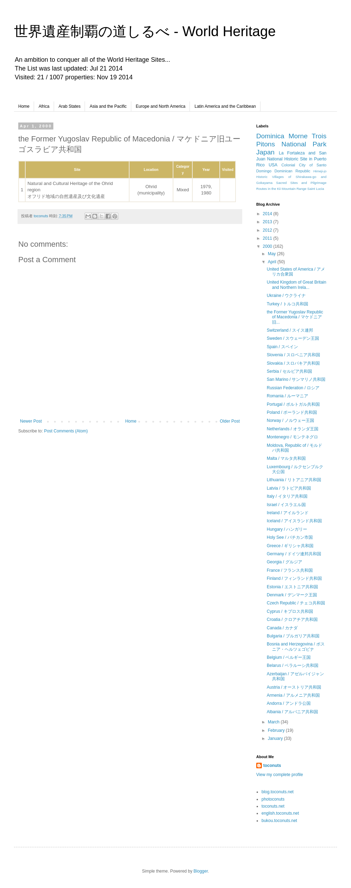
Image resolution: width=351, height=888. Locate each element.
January (276, 738)
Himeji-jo (319, 171)
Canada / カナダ (282, 627)
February (277, 730)
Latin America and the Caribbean (225, 106)
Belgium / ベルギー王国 (289, 657)
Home (23, 106)
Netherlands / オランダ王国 (292, 428)
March (274, 722)
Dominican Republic (292, 171)
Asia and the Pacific (108, 106)
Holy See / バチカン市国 (290, 537)
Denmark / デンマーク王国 (292, 594)
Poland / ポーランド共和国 (292, 412)
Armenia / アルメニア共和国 (293, 695)
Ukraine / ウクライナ (286, 295)
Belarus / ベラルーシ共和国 (292, 665)
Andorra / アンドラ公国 (289, 703)
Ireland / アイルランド (288, 512)
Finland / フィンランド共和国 (294, 578)
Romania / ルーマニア (287, 395)
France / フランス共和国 (290, 570)
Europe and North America (160, 106)
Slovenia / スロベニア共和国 (293, 354)
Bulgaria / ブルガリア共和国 (293, 636)
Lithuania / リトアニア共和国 (294, 479)
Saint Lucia (315, 189)
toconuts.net (272, 806)
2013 (268, 221)
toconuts (272, 765)
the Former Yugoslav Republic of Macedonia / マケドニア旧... (295, 317)
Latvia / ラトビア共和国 (289, 488)
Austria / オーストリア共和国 (294, 687)
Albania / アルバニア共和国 (292, 711)
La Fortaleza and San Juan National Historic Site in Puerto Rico (291, 159)
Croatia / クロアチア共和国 (292, 619)
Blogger (200, 871)
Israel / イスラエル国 (286, 504)
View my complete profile (279, 774)
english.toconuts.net (280, 813)
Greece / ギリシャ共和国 (290, 545)
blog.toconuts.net (277, 791)
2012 (268, 230)
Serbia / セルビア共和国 (289, 371)
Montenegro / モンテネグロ (292, 437)
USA (273, 165)
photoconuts (272, 799)
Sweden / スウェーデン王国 (293, 338)
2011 (268, 238)
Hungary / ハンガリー (287, 529)
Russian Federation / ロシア (293, 387)
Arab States (70, 106)
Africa (44, 106)
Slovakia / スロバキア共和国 (293, 363)
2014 (268, 213)
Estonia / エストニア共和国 (292, 586)
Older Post (230, 421)
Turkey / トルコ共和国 (287, 303)
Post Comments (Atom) (66, 431)
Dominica (270, 136)
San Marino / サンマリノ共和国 (296, 379)
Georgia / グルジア (284, 561)
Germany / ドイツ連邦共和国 (294, 553)
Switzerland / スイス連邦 (290, 330)
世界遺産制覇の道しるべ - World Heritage (145, 31)
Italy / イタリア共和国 (287, 496)
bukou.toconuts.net (279, 820)
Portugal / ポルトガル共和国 (293, 404)
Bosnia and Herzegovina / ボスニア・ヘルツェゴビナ (296, 646)
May (272, 253)
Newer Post (31, 421)
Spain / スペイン (282, 346)
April (272, 261)
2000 (268, 246)
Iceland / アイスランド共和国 (294, 520)
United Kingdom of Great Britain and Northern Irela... (296, 285)
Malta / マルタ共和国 (286, 458)
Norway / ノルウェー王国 (290, 420)
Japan (265, 152)
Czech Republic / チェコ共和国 (296, 603)
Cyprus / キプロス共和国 (290, 611)
